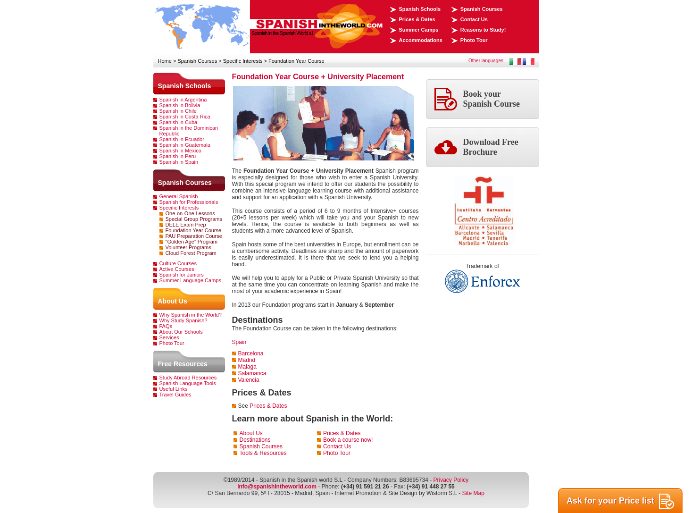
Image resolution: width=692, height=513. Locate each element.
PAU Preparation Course (194, 236)
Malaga (247, 366)
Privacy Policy (450, 480)
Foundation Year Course (296, 61)
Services (169, 337)
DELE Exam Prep (186, 224)
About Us (172, 301)
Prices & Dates (417, 19)
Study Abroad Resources (188, 377)
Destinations (255, 440)
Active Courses (176, 269)
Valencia (248, 380)
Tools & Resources (263, 453)
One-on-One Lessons (190, 213)
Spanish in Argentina (183, 99)
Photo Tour (474, 40)
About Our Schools (181, 332)
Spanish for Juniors (181, 275)
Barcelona (251, 353)
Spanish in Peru (177, 156)
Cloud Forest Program (191, 253)
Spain (239, 342)
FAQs (166, 326)
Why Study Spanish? (183, 320)
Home (165, 61)
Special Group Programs (194, 219)
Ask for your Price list (620, 501)
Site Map (473, 493)
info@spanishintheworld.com (277, 486)
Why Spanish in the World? (190, 315)
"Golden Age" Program (192, 241)
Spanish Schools (420, 9)
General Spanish (178, 196)
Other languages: (486, 60)
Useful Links (173, 389)
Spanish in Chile (178, 111)
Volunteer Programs (188, 247)
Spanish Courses (481, 9)
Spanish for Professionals (188, 202)
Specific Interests (243, 61)
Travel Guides (175, 394)
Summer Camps (419, 30)
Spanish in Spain (179, 162)
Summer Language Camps (190, 280)
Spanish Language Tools (187, 383)
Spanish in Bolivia (179, 105)
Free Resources (183, 364)
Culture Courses (178, 263)
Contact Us (474, 19)
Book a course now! (348, 440)
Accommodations (420, 40)
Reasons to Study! (483, 30)
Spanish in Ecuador (181, 139)
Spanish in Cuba (178, 122)
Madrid (247, 360)
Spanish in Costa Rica (184, 116)
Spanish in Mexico (180, 150)
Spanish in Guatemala (184, 145)
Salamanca (252, 373)
